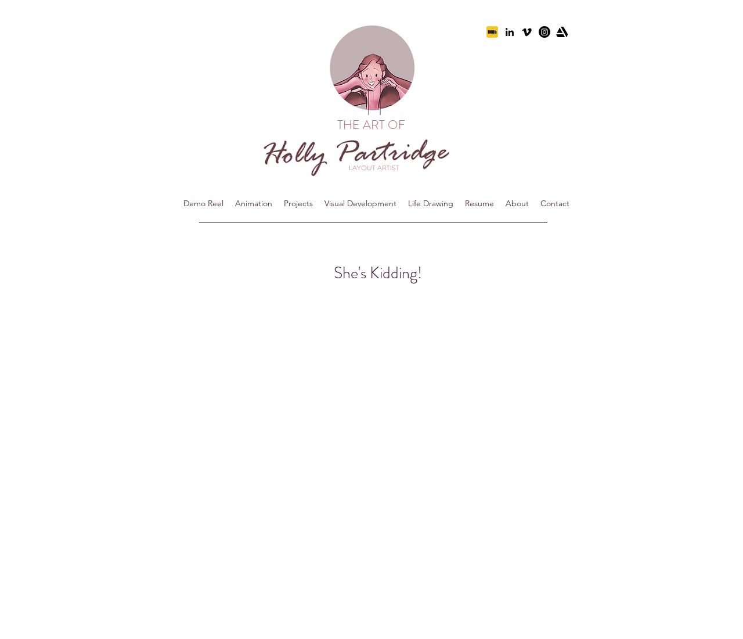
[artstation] (562, 32)
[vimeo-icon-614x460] (527, 32)
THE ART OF (372, 125)
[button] (253, 203)
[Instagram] (544, 32)
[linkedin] (509, 32)
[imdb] (492, 32)
